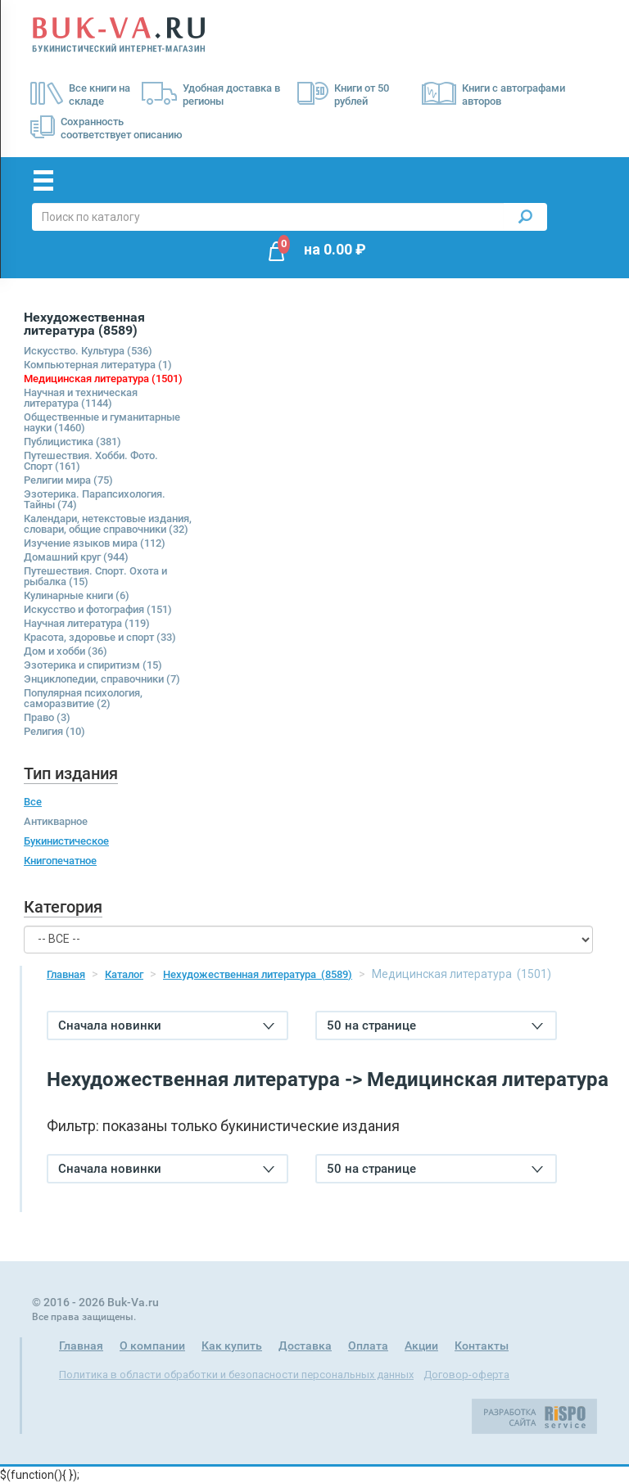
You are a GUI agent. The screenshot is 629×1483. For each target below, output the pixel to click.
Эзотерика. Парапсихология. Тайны (94, 499)
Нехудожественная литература (257, 974)
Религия (54, 731)
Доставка (305, 1345)
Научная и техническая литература (81, 397)
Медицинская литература (103, 378)
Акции (421, 1345)
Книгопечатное (60, 860)
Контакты (482, 1345)
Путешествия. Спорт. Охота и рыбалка (95, 576)
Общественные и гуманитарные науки (102, 422)
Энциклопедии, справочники (102, 679)
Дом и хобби (65, 651)
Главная (66, 974)
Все (33, 802)
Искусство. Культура (88, 351)
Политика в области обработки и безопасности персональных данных (236, 1374)
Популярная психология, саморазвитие (83, 698)
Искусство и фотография (98, 609)
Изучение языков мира (94, 543)
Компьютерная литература (98, 364)
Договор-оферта (466, 1374)
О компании (152, 1345)
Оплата (368, 1345)
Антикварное (56, 821)
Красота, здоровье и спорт (100, 637)
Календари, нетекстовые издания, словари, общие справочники (108, 523)
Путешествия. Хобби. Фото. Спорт (91, 460)
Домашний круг (76, 557)
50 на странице (435, 1025)
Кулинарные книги (76, 595)
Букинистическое (66, 841)
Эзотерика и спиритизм (93, 665)
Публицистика (72, 441)
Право (47, 717)
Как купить (231, 1345)
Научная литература (87, 623)
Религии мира (68, 480)
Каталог (124, 974)
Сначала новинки (166, 1025)
